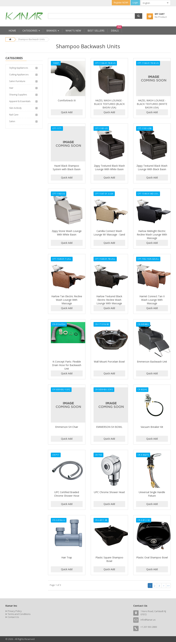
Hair (11, 87)
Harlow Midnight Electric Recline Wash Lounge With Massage (152, 234)
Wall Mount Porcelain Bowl (109, 361)
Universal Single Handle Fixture (152, 493)
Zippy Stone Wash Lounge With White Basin (67, 232)
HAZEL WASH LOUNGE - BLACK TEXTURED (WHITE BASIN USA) (152, 104)
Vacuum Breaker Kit (152, 427)
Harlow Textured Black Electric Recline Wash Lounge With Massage (109, 300)
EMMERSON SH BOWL (109, 427)
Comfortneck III (67, 100)
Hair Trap (66, 557)
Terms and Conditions (19, 614)
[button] (138, 16)
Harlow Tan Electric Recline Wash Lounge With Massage (66, 300)
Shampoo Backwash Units (31, 39)
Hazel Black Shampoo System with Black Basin (67, 167)
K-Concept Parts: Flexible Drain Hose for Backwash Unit (66, 365)
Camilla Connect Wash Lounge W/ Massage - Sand (109, 232)
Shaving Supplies (18, 94)
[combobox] (153, 2)
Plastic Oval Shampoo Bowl (152, 557)
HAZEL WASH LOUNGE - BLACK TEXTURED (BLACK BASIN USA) (109, 104)
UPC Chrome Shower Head (109, 492)
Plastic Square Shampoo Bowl (109, 559)
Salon (12, 121)
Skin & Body (15, 107)
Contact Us (13, 617)
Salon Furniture (17, 81)
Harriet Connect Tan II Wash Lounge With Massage (152, 300)
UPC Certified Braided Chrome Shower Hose (66, 493)
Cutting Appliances (18, 74)
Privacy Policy (15, 611)
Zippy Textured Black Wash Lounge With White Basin (109, 167)
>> (168, 585)
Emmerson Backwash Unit (152, 361)
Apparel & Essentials (19, 101)
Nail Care (13, 114)
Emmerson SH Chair (66, 427)
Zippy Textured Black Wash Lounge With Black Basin (151, 167)
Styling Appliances (18, 67)
